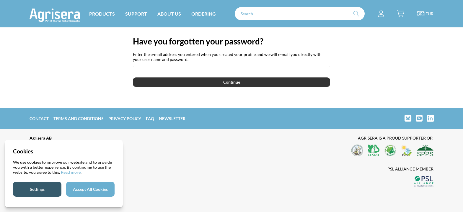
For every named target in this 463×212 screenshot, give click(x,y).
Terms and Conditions (78, 118)
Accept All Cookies (90, 189)
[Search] (300, 13)
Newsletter (172, 118)
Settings (37, 189)
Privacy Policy (124, 118)
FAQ (150, 118)
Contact (39, 118)
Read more (71, 172)
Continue (231, 82)
